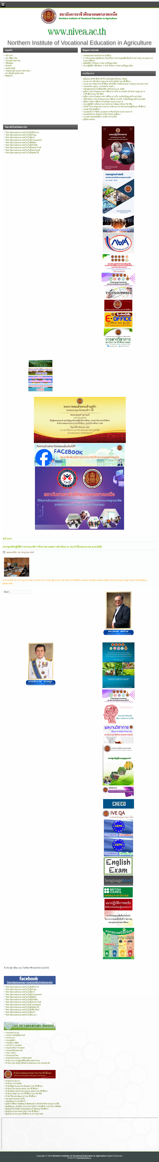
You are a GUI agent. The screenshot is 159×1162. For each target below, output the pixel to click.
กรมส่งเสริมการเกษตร (15, 1048)
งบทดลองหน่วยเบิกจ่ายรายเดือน (97, 55)
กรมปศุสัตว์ (10, 1040)
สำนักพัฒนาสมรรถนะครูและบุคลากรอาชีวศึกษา (26, 1091)
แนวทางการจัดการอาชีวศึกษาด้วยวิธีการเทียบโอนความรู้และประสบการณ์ (115, 84)
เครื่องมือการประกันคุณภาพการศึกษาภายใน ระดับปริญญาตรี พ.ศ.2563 (114, 99)
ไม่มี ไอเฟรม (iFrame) (80, 1133)
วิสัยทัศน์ (9, 63)
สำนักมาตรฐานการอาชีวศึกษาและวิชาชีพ (23, 1093)
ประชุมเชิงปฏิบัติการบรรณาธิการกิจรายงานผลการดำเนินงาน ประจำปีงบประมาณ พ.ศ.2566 (52, 546)
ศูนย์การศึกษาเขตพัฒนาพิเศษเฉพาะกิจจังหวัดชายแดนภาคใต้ (32, 1104)
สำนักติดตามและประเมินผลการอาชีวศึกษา (24, 1086)
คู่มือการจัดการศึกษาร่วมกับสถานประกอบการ (103, 101)
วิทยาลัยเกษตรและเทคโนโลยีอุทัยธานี (22, 152)
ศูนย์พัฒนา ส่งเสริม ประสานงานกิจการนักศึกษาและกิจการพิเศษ (33, 1106)
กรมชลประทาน (12, 1033)
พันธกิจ (8, 65)
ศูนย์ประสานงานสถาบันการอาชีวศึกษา (22, 1111)
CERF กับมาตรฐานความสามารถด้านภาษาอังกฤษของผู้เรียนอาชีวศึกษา (114, 106)
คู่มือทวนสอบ (89, 119)
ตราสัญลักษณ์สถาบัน (14, 73)
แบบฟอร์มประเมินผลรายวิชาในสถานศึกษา (102, 114)
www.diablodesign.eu (84, 1158)
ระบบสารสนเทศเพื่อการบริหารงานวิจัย (100, 117)
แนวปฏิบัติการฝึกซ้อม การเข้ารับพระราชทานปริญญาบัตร (108, 65)
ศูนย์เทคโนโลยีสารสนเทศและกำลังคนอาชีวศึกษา (27, 1109)
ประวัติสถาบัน (11, 58)
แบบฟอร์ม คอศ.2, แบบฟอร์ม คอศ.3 (98, 86)
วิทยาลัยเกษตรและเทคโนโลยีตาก (20, 137)
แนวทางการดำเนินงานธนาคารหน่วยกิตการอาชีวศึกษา (107, 81)
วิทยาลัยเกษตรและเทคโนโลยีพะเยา (21, 1015)
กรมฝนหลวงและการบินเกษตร (18, 1058)
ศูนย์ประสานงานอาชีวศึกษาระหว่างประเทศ (24, 1114)
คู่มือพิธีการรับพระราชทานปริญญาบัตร (100, 63)
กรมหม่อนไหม (11, 1055)
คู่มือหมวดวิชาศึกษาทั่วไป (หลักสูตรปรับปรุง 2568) (105, 79)
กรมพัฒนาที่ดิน (12, 1043)
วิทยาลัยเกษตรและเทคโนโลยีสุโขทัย (21, 145)
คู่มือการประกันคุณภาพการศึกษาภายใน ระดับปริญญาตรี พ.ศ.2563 (112, 96)
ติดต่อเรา (9, 76)
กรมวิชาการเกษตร (13, 1045)
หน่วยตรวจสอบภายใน (15, 1099)
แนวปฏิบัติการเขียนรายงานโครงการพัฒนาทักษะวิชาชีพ (107, 104)
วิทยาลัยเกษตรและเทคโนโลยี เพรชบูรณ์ (23, 1004)
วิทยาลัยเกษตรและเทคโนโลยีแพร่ (20, 1012)
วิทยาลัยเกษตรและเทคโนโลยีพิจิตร (20, 142)
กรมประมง (10, 1038)
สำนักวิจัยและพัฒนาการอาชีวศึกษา (20, 1096)
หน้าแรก (9, 55)
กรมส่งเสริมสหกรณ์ (14, 1050)
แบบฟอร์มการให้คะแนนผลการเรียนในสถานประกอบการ (107, 112)
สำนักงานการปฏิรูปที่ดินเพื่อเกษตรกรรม (22, 1060)
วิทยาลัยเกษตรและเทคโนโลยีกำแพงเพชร (23, 140)
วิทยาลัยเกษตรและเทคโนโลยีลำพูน (20, 135)
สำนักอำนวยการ (12, 1081)
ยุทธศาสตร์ (10, 68)
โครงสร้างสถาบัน (12, 60)
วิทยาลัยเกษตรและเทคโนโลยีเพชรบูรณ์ (22, 150)
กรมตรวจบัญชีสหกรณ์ (15, 1035)
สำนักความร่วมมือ (13, 1083)
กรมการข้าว (10, 1053)
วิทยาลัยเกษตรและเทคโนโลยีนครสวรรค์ (23, 147)
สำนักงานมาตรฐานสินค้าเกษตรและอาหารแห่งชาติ (27, 1063)
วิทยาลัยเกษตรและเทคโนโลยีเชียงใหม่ (22, 1009)
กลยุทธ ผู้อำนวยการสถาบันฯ (17, 71)
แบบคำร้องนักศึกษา (91, 109)
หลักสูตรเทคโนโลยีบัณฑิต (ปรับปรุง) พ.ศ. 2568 (103, 89)
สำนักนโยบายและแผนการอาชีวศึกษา (21, 1088)
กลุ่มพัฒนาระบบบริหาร (15, 1101)
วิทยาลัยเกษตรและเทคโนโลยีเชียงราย (22, 132)
